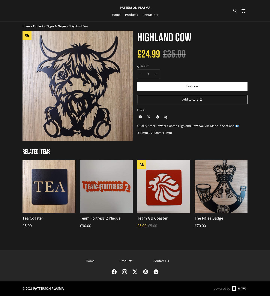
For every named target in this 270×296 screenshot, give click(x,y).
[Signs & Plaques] (57, 26)
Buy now (192, 86)
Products (126, 261)
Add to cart (192, 99)
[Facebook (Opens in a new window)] (140, 117)
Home (90, 261)
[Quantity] (148, 74)
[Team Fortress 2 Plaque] (106, 197)
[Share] (166, 117)
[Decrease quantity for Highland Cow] (141, 74)
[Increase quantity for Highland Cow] (156, 74)
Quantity (143, 66)
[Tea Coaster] (48, 197)
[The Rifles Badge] (221, 197)
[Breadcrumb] (135, 26)
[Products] (39, 26)
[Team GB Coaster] (163, 197)
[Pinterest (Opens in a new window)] (157, 117)
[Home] (26, 26)
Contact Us (161, 261)
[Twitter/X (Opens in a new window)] (149, 117)
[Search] (235, 11)
